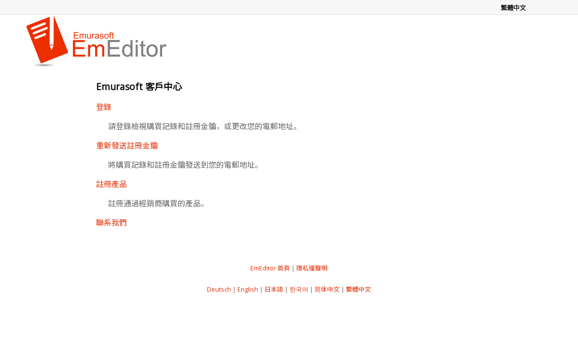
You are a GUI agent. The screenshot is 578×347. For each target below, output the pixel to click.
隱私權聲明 (312, 268)
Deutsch (219, 289)
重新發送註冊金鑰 (127, 145)
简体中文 (327, 289)
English (247, 289)
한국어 (298, 289)
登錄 (103, 107)
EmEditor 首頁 (270, 268)
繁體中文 (358, 289)
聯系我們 (111, 222)
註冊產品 (111, 184)
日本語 (273, 289)
